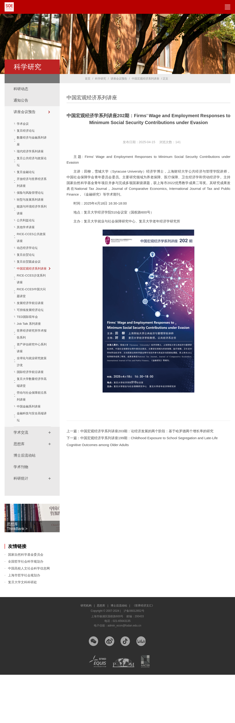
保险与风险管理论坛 (31, 203)
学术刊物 (21, 515)
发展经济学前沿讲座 (31, 334)
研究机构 (88, 653)
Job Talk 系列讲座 (31, 365)
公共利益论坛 (27, 241)
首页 (87, 78)
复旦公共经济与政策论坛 (31, 168)
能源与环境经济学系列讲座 (31, 230)
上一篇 (140, 431)
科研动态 (21, 89)
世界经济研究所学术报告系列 (31, 375)
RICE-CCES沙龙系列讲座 (31, 306)
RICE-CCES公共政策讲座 (31, 258)
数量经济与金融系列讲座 (31, 141)
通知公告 (21, 100)
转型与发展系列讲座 (31, 217)
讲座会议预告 (25, 112)
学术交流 (21, 481)
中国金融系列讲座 (31, 455)
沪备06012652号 (134, 659)
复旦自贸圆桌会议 (31, 282)
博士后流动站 (25, 504)
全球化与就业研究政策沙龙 (31, 403)
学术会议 (24, 124)
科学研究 (100, 78)
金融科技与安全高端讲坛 (31, 465)
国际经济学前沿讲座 (31, 417)
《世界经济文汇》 (143, 653)
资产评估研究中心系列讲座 (31, 389)
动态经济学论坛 (29, 268)
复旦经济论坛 (27, 131)
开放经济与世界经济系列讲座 (31, 189)
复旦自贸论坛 (27, 275)
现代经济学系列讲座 (31, 155)
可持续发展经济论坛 (31, 348)
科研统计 (21, 527)
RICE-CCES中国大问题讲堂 (31, 320)
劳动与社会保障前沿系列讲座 (31, 444)
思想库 (19, 492)
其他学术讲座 (27, 248)
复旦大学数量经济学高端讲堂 (31, 430)
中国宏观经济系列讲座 (34, 292)
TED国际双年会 (29, 358)
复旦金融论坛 (27, 179)
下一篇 (142, 441)
